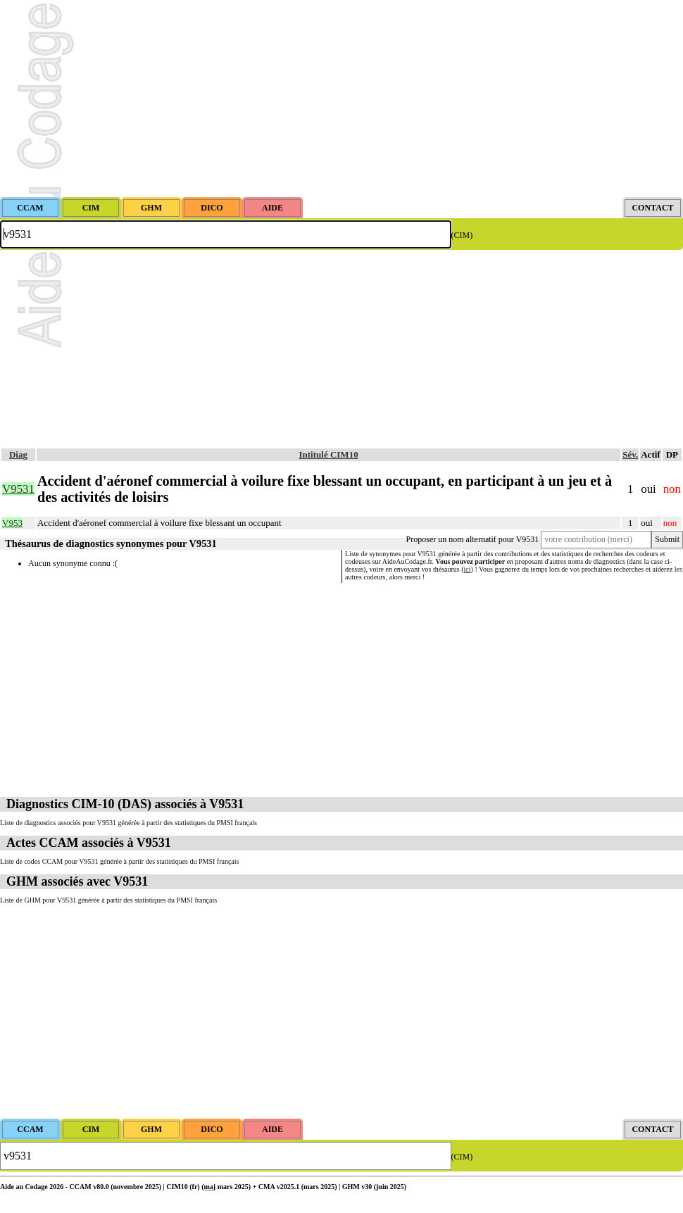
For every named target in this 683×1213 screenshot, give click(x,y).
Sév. (630, 454)
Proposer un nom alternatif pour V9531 (472, 539)
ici (467, 569)
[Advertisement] (341, 98)
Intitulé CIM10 (328, 454)
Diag (18, 454)
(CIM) (462, 235)
